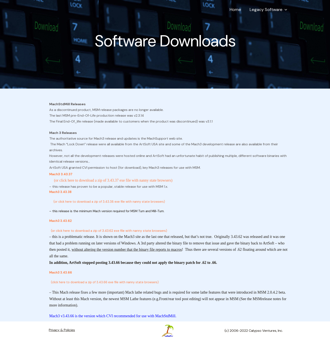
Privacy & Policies (60, 330)
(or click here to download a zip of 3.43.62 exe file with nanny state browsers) (110, 230)
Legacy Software (270, 11)
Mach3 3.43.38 (60, 192)
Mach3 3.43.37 (61, 174)
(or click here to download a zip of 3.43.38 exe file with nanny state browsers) (107, 202)
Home (242, 11)
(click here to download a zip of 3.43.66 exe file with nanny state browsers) (104, 282)
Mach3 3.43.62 (60, 221)
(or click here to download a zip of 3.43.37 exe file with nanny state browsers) (110, 180)
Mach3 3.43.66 (60, 272)
